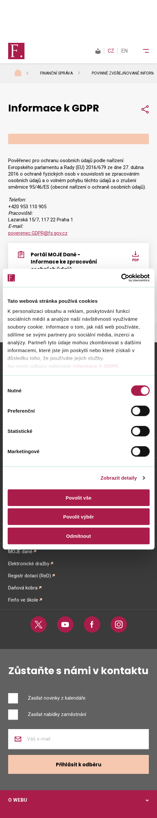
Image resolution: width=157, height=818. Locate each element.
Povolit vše (78, 497)
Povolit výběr (78, 517)
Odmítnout (78, 535)
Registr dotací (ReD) (29, 576)
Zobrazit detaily (119, 478)
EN (124, 51)
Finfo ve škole (23, 600)
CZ (111, 51)
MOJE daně (20, 551)
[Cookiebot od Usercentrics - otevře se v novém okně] (120, 278)
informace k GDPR (94, 366)
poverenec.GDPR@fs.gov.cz (38, 233)
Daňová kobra (23, 588)
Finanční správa (56, 73)
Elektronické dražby (28, 564)
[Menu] (141, 51)
